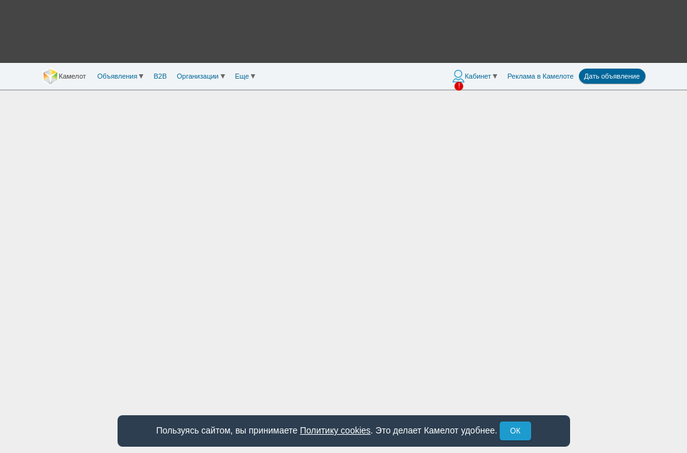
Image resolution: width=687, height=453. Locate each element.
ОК (515, 431)
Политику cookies (335, 430)
